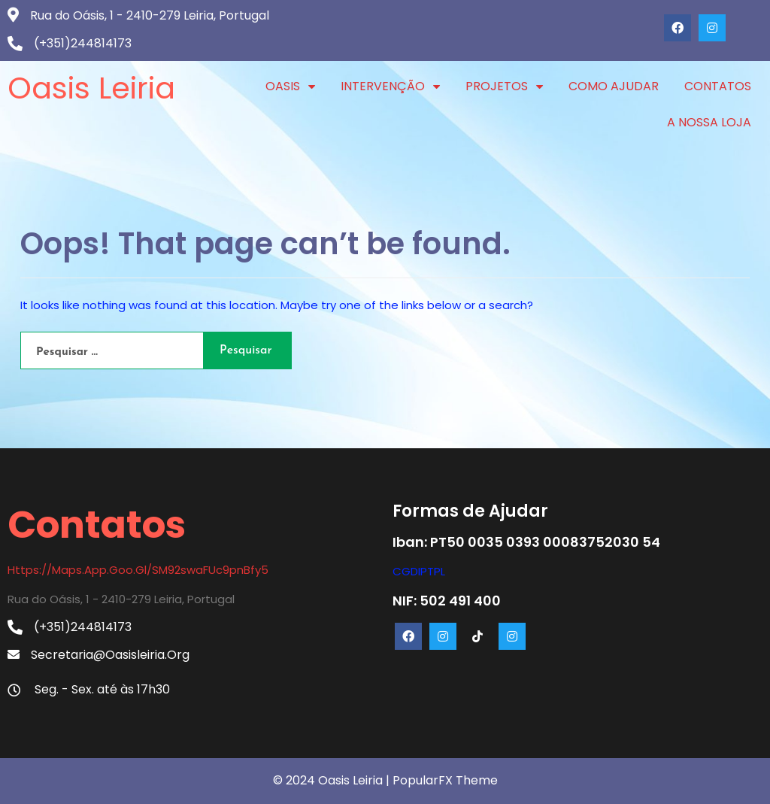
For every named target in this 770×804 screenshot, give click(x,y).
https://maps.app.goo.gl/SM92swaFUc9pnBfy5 (138, 570)
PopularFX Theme (445, 780)
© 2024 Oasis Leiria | (333, 780)
